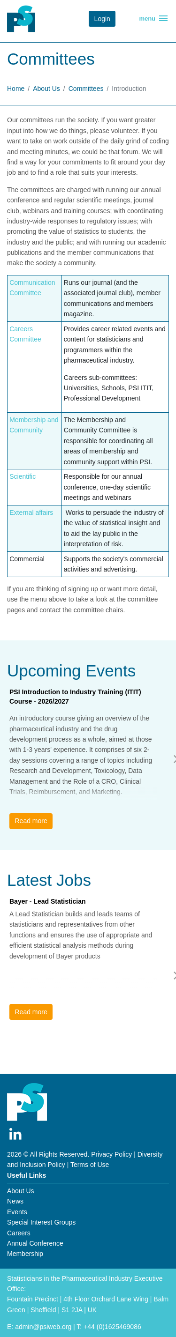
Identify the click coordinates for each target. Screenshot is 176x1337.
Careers (19, 1233)
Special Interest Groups (41, 1222)
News (15, 1201)
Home (15, 88)
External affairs (31, 512)
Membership (25, 1253)
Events (17, 1212)
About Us (46, 88)
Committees (86, 88)
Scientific (22, 476)
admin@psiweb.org (43, 1326)
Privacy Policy (111, 1154)
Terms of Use (89, 1164)
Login (102, 18)
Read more (31, 820)
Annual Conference (35, 1243)
